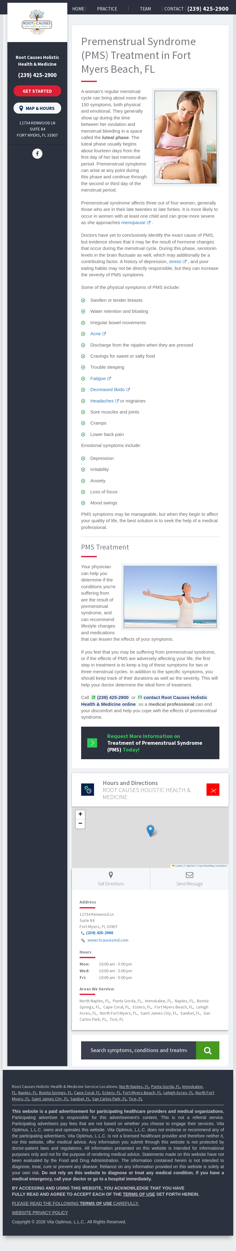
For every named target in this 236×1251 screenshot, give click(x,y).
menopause (133, 222)
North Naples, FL (134, 1086)
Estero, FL (111, 1092)
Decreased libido (107, 389)
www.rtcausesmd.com (108, 940)
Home (78, 9)
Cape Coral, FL (87, 1092)
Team (145, 9)
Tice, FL (136, 1098)
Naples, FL (27, 1092)
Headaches (102, 400)
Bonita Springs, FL (55, 1092)
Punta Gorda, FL (165, 1086)
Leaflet (177, 865)
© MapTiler (189, 865)
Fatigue (98, 378)
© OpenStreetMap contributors (211, 865)
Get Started (37, 91)
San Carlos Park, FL (109, 1098)
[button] (150, 831)
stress (175, 261)
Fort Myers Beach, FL (142, 1092)
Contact (174, 9)
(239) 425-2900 (208, 8)
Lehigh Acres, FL (178, 1092)
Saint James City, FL (50, 1098)
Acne (95, 333)
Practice (107, 9)
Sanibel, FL (80, 1098)
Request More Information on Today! (154, 742)
